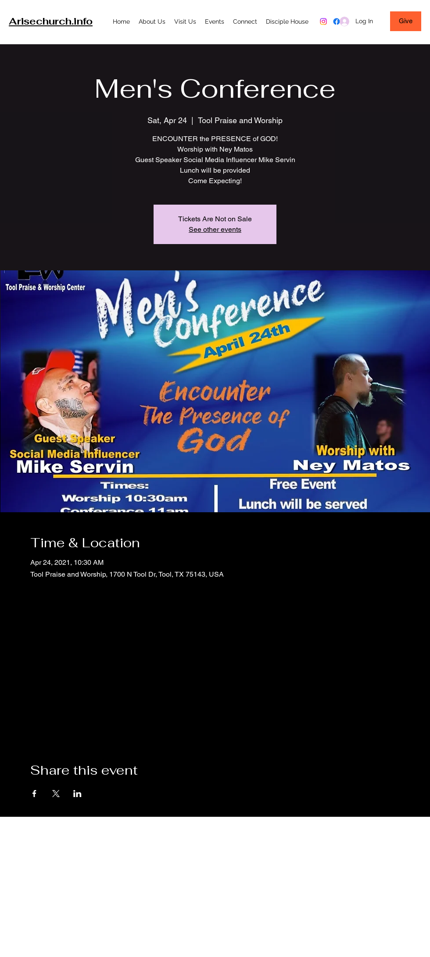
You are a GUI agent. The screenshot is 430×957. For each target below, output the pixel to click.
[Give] (405, 21)
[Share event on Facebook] (34, 793)
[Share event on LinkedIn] (77, 793)
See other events (215, 229)
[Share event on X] (56, 793)
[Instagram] (323, 21)
